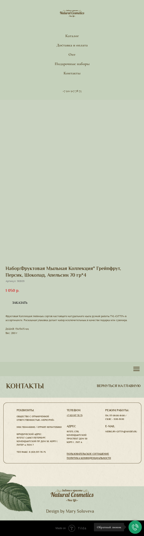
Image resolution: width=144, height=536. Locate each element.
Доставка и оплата (72, 45)
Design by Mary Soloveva (70, 511)
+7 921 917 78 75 (74, 415)
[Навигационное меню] (136, 369)
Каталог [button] (72, 35)
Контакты (72, 73)
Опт (72, 54)
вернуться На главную (119, 386)
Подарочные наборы (72, 63)
